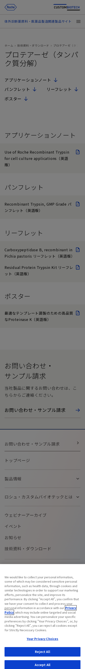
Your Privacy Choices (42, 641)
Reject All (42, 654)
